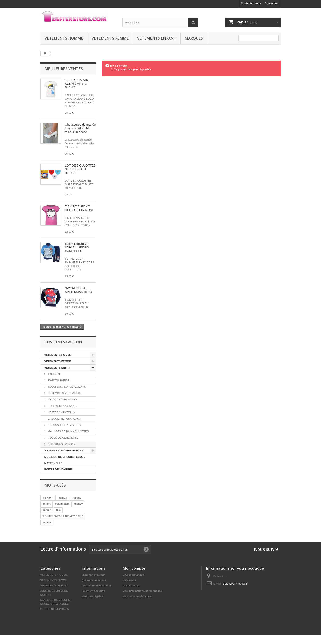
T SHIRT (48, 497)
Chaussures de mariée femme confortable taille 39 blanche (80, 128)
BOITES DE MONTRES (58, 469)
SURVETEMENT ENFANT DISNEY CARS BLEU (77, 247)
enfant (47, 503)
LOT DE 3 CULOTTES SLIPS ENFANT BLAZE (80, 169)
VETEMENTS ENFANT (156, 38)
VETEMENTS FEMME (110, 38)
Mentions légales (92, 596)
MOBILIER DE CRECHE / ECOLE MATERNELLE (64, 460)
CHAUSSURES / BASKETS (64, 425)
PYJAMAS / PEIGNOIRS (62, 399)
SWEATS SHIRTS (58, 380)
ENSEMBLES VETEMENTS (64, 393)
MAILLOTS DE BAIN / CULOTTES (68, 431)
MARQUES (194, 38)
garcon (47, 509)
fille (58, 509)
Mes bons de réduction (137, 596)
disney (78, 503)
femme (47, 522)
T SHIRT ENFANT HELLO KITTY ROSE (79, 208)
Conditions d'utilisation (96, 585)
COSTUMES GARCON (61, 444)
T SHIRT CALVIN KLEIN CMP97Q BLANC (77, 83)
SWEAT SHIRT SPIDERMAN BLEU (78, 290)
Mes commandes (133, 574)
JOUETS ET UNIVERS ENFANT (63, 450)
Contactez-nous (251, 3)
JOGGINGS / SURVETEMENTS (66, 386)
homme (76, 497)
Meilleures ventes (64, 68)
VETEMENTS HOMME (64, 38)
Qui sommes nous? (94, 580)
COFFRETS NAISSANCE (62, 405)
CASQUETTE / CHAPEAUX (64, 418)
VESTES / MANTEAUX (61, 412)
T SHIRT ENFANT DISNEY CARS (63, 516)
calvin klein (62, 503)
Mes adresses (131, 585)
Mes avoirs (129, 580)
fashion (62, 497)
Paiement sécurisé (93, 590)
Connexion (271, 3)
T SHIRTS (53, 374)
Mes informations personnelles (142, 590)
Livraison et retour (93, 574)
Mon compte (134, 568)
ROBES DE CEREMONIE (62, 437)
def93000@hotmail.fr (235, 583)
